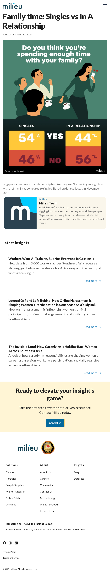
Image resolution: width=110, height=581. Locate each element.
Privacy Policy (9, 551)
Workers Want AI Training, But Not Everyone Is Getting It (51, 259)
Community (46, 485)
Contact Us (46, 491)
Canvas (10, 472)
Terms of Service (11, 557)
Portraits (11, 478)
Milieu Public (13, 497)
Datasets (79, 478)
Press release (47, 510)
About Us (45, 472)
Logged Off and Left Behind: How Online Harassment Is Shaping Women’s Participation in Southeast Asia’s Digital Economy (51, 303)
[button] (104, 6)
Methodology (47, 497)
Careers (44, 478)
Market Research (15, 491)
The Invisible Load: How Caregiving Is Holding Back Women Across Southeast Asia (52, 349)
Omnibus (11, 504)
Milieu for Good (49, 504)
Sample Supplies (15, 485)
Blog (76, 472)
